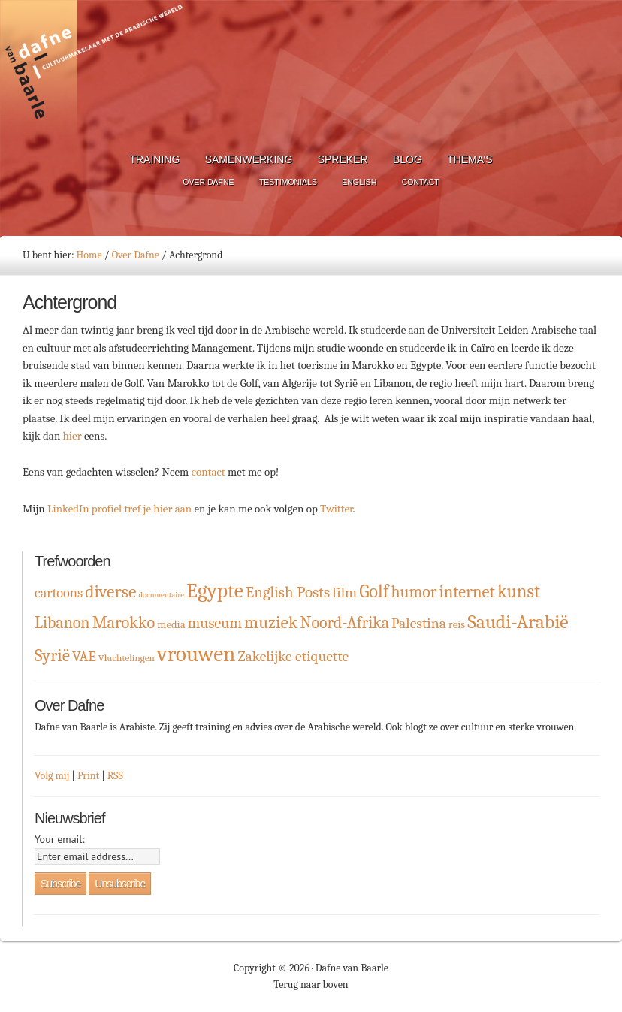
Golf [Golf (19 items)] (373, 591)
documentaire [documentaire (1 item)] (160, 595)
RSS (115, 775)
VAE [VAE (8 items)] (84, 656)
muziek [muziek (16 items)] (270, 622)
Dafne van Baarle (94, 70)
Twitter (336, 508)
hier (73, 436)
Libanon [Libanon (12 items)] (62, 622)
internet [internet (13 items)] (467, 592)
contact (210, 472)
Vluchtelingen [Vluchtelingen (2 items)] (126, 657)
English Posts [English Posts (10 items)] (288, 592)
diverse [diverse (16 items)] (110, 592)
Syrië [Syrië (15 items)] (52, 655)
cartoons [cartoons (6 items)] (59, 593)
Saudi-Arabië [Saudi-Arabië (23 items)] (517, 622)
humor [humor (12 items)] (414, 591)
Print (88, 775)
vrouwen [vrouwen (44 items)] (196, 654)
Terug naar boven (310, 984)
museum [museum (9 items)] (215, 623)
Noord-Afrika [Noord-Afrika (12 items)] (344, 622)
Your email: (60, 839)
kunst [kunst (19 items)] (518, 591)
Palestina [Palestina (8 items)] (418, 623)
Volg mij (52, 775)
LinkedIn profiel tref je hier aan (119, 508)
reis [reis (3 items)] (456, 624)
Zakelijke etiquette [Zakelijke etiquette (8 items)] (293, 656)
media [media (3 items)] (171, 624)
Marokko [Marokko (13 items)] (124, 623)
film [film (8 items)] (344, 592)
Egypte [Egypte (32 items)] (214, 591)
